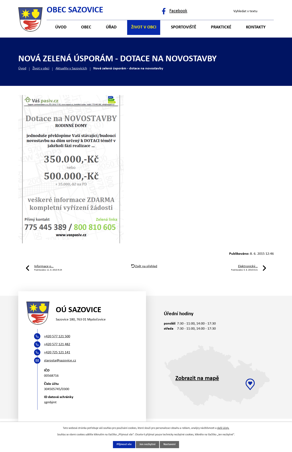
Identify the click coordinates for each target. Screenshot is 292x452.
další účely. (223, 428)
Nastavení (169, 444)
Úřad (111, 27)
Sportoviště (183, 27)
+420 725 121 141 (57, 352)
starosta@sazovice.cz (60, 360)
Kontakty (255, 27)
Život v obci (40, 68)
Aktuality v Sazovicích (71, 68)
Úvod (22, 68)
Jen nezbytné (148, 444)
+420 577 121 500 (57, 336)
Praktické (221, 27)
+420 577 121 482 (57, 344)
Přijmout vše (124, 444)
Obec (86, 27)
